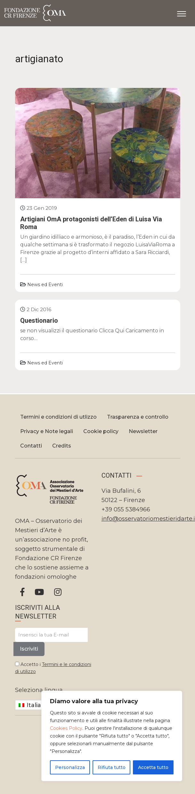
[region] (111, 736)
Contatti (31, 446)
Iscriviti (29, 649)
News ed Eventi (45, 284)
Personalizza (70, 767)
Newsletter (143, 431)
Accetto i (53, 668)
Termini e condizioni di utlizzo (58, 417)
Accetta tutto (153, 767)
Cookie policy (100, 431)
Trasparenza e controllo (137, 417)
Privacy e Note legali (46, 431)
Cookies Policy (66, 728)
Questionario (39, 320)
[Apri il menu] (181, 12)
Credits (61, 446)
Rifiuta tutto (112, 767)
